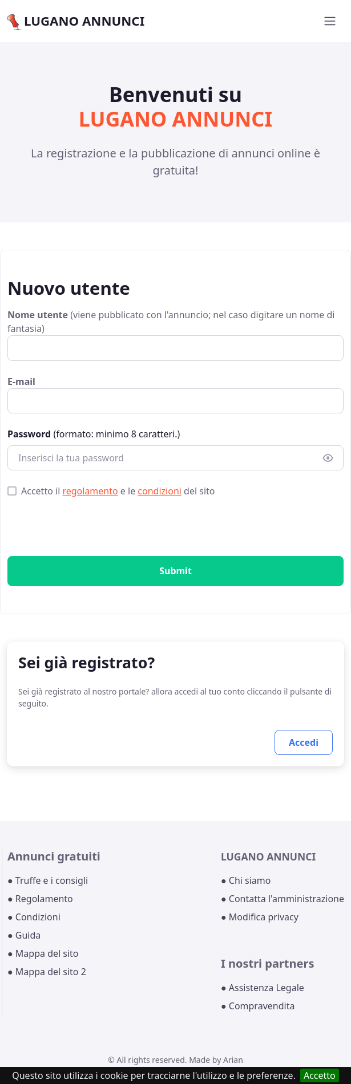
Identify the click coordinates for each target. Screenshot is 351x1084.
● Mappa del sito (43, 953)
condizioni (159, 491)
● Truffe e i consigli (47, 880)
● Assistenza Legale (262, 987)
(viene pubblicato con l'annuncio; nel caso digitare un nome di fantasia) (170, 321)
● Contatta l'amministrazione (282, 898)
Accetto (320, 1075)
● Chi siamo (246, 880)
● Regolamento (40, 898)
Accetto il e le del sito (118, 491)
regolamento (90, 491)
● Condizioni (33, 917)
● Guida (24, 935)
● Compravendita (257, 1006)
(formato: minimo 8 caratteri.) (93, 434)
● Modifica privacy (259, 917)
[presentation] (94, 529)
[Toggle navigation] (330, 21)
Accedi (303, 742)
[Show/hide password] (328, 458)
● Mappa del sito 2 (46, 971)
